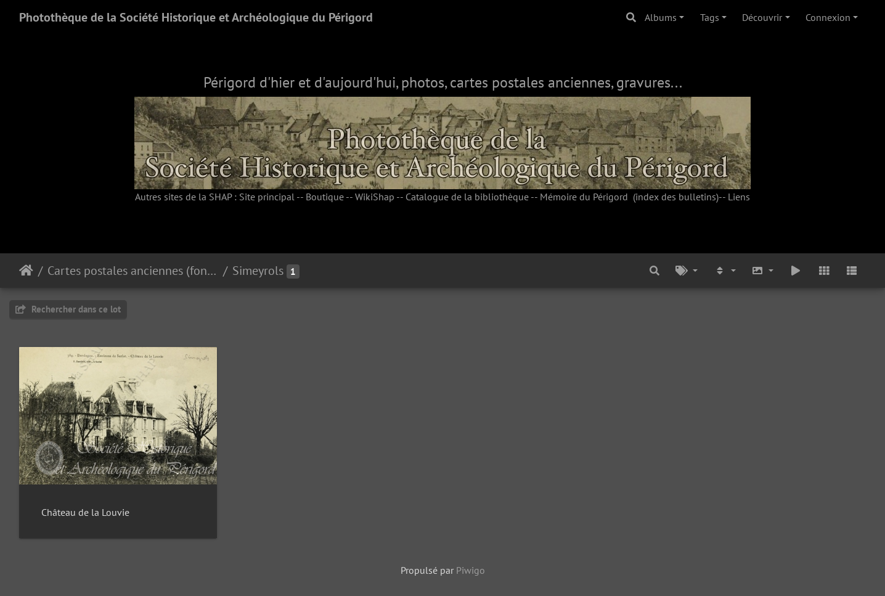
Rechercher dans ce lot (68, 309)
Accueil (26, 270)
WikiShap (374, 196)
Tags (709, 17)
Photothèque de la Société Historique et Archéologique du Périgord (196, 17)
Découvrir (762, 17)
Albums (661, 17)
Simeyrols (257, 271)
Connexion (827, 17)
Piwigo (470, 570)
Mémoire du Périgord (584, 196)
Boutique (325, 196)
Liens (739, 196)
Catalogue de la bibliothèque (467, 196)
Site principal (267, 196)
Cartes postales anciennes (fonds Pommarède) (132, 271)
